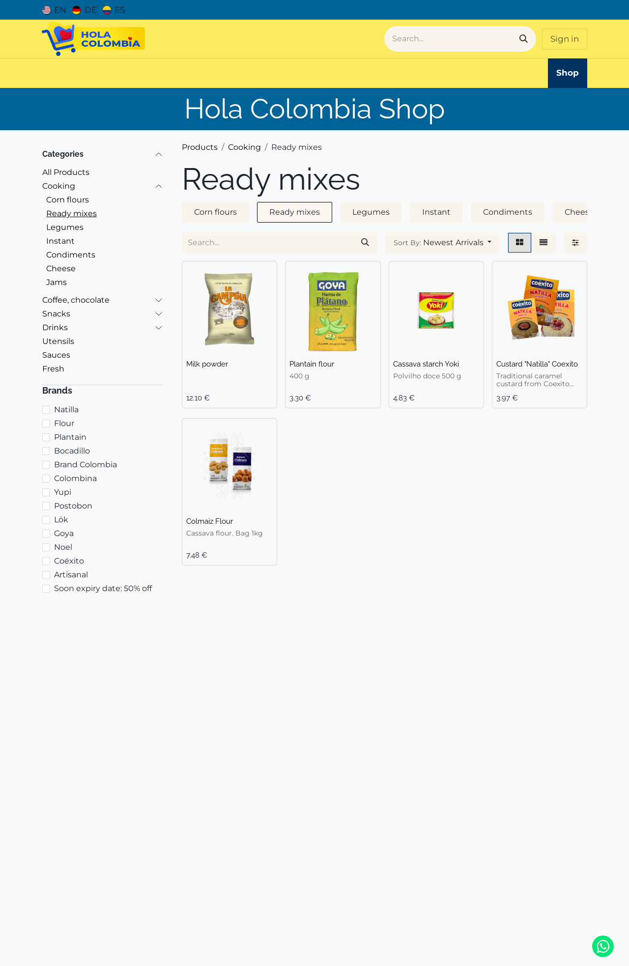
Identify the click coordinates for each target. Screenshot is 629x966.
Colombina (75, 478)
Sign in (564, 39)
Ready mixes (71, 213)
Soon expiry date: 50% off (103, 588)
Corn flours (67, 199)
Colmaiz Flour (209, 521)
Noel (63, 547)
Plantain (70, 437)
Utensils (58, 341)
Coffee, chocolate (76, 300)
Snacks (56, 313)
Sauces (56, 355)
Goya (64, 533)
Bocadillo (72, 450)
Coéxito (69, 561)
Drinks (55, 327)
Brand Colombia (85, 464)
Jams (56, 282)
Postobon (73, 506)
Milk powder (207, 364)
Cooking (58, 186)
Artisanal (71, 574)
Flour (64, 423)
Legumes (65, 227)
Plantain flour (311, 364)
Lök (61, 519)
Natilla (66, 409)
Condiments (70, 254)
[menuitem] (54, 10)
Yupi (62, 492)
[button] (442, 242)
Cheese (61, 268)
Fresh (53, 368)
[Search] (523, 39)
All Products (65, 172)
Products (200, 147)
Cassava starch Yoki (426, 364)
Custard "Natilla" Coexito (537, 364)
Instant (60, 241)
